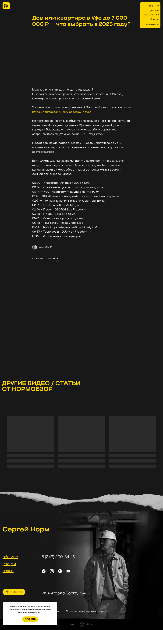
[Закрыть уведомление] (55, 604)
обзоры (154, 19)
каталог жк (151, 15)
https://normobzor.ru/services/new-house (61, 112)
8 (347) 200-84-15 (58, 557)
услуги (154, 10)
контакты (152, 24)
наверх (16, 592)
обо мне (154, 6)
